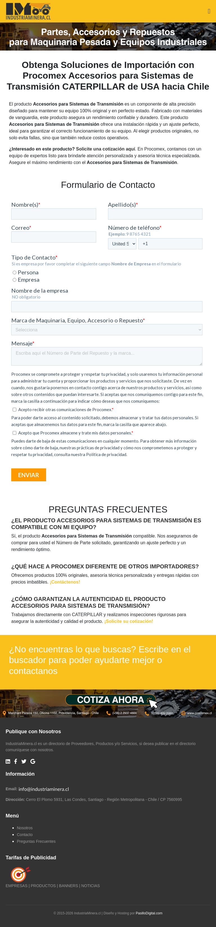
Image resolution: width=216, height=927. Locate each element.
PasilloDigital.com (149, 913)
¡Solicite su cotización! (128, 621)
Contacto (25, 834)
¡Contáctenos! (65, 582)
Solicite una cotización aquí (105, 149)
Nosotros (25, 828)
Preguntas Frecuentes (36, 841)
